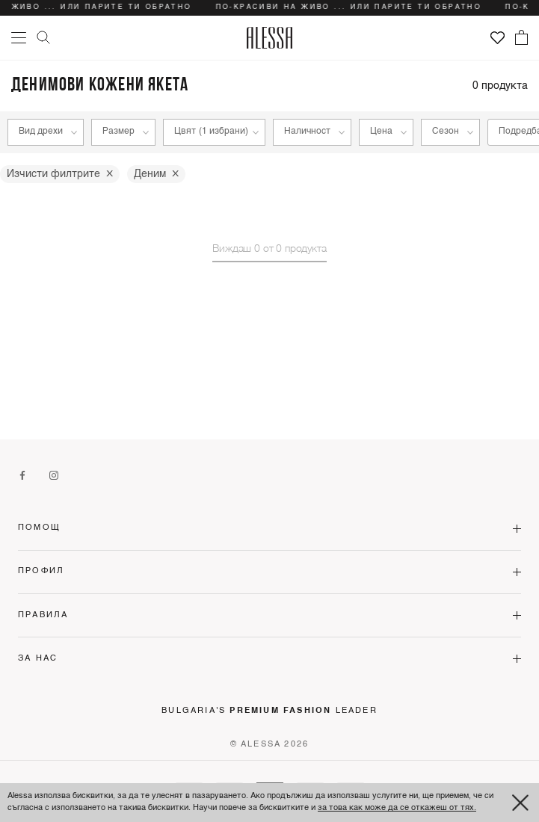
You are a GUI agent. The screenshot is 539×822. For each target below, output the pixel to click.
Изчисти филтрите (60, 174)
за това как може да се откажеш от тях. (397, 808)
